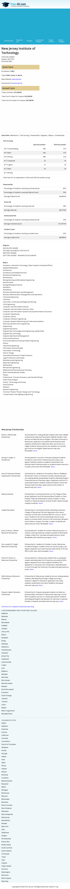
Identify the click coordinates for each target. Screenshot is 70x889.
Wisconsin (5, 875)
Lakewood (5, 659)
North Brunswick (7, 689)
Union (3, 705)
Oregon (4, 836)
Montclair (4, 677)
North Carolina (6, 805)
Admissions (14, 135)
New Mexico (5, 820)
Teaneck (4, 698)
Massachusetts (6, 781)
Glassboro (5, 647)
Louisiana (4, 778)
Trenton (4, 702)
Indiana (4, 769)
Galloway (4, 644)
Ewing (3, 641)
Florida (3, 750)
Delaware (4, 747)
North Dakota (6, 808)
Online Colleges (61, 41)
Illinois (3, 766)
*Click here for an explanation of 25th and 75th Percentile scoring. (26, 178)
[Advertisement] (35, 24)
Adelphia (4, 613)
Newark (4, 686)
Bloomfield (5, 622)
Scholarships (8, 41)
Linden (3, 665)
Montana (4, 802)
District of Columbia (8, 744)
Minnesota (5, 793)
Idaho (3, 763)
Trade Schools (51, 41)
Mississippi (5, 799)
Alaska (3, 723)
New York (4, 826)
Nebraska (4, 811)
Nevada (4, 823)
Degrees (44, 135)
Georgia (4, 753)
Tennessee (5, 854)
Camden (4, 629)
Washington (5, 872)
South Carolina (6, 848)
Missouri (4, 796)
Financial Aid (19, 41)
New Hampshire (7, 814)
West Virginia (6, 878)
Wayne (3, 708)
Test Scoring (24, 135)
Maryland (4, 784)
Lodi (2, 668)
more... (35, 451)
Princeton (4, 692)
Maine (3, 787)
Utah (3, 860)
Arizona (4, 732)
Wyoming (4, 881)
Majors (51, 135)
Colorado (4, 738)
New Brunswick (6, 683)
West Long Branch (8, 711)
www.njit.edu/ (16, 79)
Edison (3, 635)
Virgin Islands (6, 866)
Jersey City (5, 656)
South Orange (6, 695)
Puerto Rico (5, 842)
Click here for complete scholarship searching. (17, 607)
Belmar (4, 619)
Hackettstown (6, 650)
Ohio (3, 829)
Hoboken (4, 653)
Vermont (4, 869)
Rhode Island (6, 845)
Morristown (5, 680)
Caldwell (4, 625)
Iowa (3, 759)
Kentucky (4, 775)
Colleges (29, 41)
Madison (4, 671)
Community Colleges (39, 41)
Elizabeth (4, 638)
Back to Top (54, 887)
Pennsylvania (6, 839)
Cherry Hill (5, 632)
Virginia (4, 863)
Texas (3, 857)
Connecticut (5, 741)
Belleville (4, 616)
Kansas (4, 772)
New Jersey (5, 817)
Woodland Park (6, 714)
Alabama (4, 726)
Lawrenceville (6, 662)
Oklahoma (5, 832)
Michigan (4, 790)
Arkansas (4, 729)
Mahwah (4, 674)
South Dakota (6, 851)
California (4, 735)
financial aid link (16, 83)
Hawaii (3, 756)
